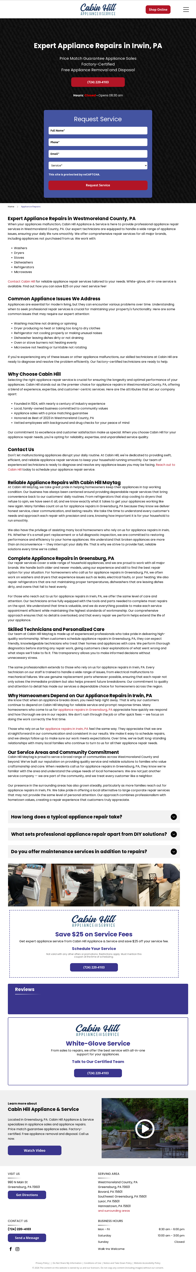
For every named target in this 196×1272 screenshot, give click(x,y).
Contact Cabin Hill (21, 281)
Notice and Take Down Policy (118, 1263)
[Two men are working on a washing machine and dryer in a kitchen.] (29, 885)
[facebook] (11, 1249)
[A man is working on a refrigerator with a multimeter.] (72, 885)
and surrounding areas (114, 1211)
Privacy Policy (42, 1263)
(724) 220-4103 (19, 1229)
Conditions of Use (92, 1263)
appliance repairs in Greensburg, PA (85, 709)
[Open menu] (186, 9)
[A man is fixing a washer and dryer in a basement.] (115, 885)
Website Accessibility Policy (147, 1263)
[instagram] (17, 1249)
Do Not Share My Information (67, 1263)
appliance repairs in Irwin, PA (66, 729)
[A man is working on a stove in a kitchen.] (158, 885)
